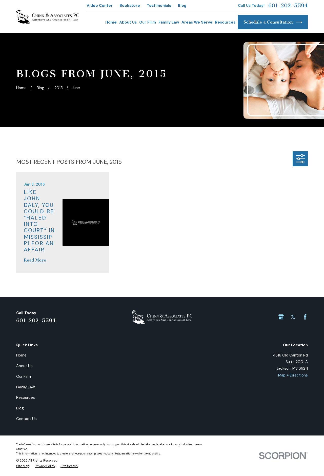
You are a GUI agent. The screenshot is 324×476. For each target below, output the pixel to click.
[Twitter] (293, 317)
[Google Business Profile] (281, 317)
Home (21, 355)
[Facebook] (305, 317)
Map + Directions (293, 375)
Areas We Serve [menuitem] (196, 22)
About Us (24, 365)
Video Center (100, 5)
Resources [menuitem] (225, 22)
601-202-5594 (288, 5)
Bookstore (129, 5)
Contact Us (26, 418)
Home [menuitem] (111, 22)
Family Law (25, 387)
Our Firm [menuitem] (147, 22)
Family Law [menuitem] (168, 22)
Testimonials (159, 5)
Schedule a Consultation (273, 22)
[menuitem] (22, 466)
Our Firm (23, 376)
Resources (25, 397)
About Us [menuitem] (128, 22)
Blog (182, 5)
